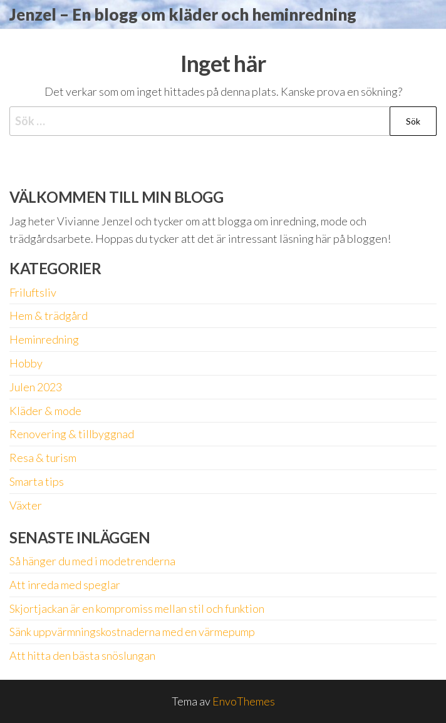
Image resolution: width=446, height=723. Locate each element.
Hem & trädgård (48, 315)
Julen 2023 (35, 387)
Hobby (26, 363)
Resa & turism (42, 457)
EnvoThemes (243, 701)
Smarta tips (36, 481)
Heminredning (44, 339)
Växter (25, 505)
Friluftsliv (32, 292)
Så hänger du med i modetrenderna (92, 561)
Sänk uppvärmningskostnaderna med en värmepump (132, 631)
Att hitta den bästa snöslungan (82, 655)
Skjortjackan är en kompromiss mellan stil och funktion (136, 608)
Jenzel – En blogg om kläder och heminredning (182, 14)
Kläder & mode (45, 411)
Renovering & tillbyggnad (71, 434)
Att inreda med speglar (64, 585)
